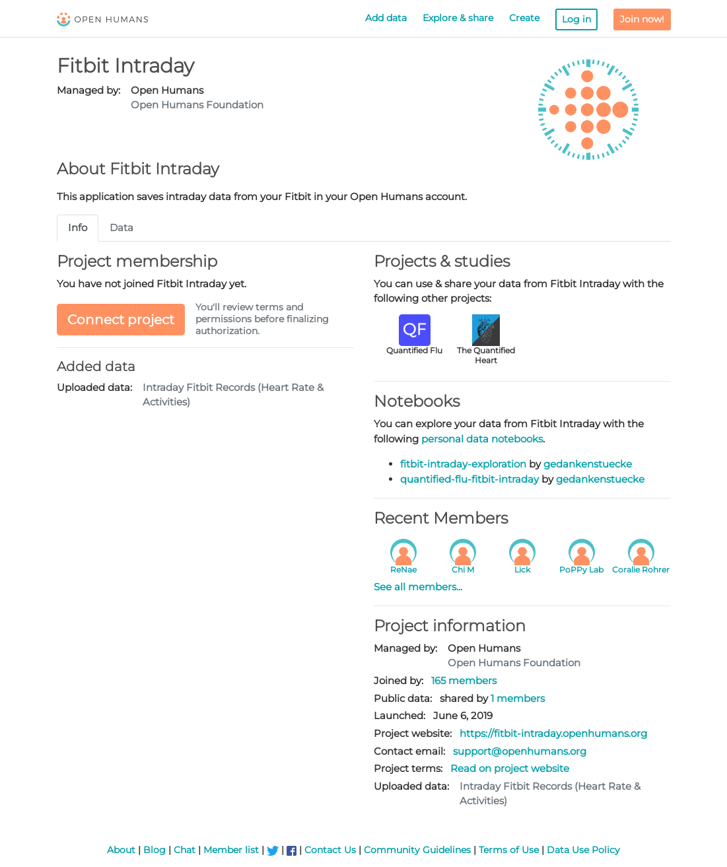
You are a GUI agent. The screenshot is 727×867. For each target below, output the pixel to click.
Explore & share (458, 18)
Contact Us (330, 850)
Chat (184, 850)
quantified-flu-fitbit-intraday (469, 479)
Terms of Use (509, 850)
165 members (464, 680)
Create (524, 18)
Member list (231, 850)
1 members (518, 698)
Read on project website (509, 768)
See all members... (418, 586)
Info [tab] (77, 227)
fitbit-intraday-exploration (463, 464)
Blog (154, 850)
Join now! (642, 19)
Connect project (120, 320)
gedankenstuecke (587, 464)
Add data (386, 18)
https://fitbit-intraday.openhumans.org (553, 733)
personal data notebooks (482, 439)
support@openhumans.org (519, 751)
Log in (576, 19)
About (121, 850)
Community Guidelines (417, 850)
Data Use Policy (583, 850)
